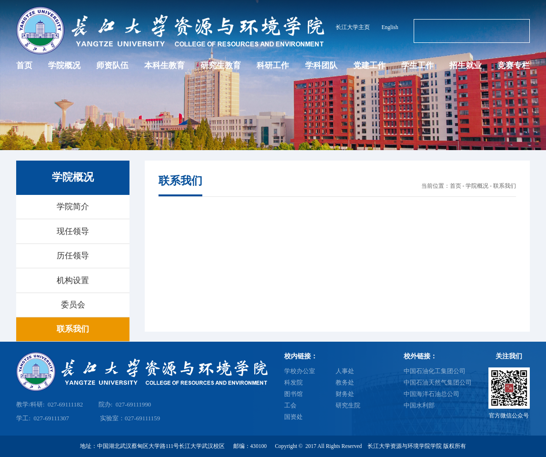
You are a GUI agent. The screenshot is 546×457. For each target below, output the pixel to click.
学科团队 (321, 65)
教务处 (345, 382)
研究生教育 (220, 65)
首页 (24, 65)
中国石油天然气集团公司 (438, 382)
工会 (290, 405)
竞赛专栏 (513, 65)
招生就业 (465, 65)
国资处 (293, 416)
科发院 (293, 382)
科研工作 (273, 65)
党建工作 (369, 65)
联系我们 (504, 186)
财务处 (345, 393)
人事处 (345, 371)
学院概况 (64, 65)
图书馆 (293, 393)
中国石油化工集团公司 (435, 371)
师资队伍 (112, 65)
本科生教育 (164, 65)
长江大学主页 (353, 27)
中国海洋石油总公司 (431, 393)
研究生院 (348, 405)
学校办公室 (299, 371)
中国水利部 (419, 405)
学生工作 (417, 65)
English (389, 27)
